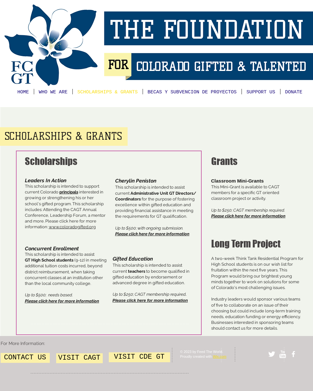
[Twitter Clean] (272, 354)
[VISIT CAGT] (79, 358)
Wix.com (219, 356)
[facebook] (293, 354)
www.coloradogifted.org (72, 226)
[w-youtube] (283, 354)
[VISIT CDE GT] (139, 357)
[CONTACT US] (25, 358)
